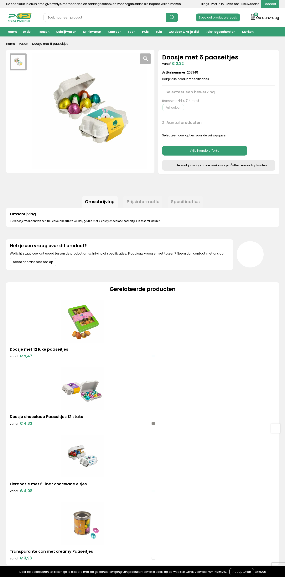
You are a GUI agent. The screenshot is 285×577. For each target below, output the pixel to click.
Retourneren (146, 468)
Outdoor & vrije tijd (184, 32)
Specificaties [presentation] (187, 203)
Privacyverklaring (212, 468)
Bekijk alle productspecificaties (186, 79)
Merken (248, 32)
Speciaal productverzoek (218, 17)
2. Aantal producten (182, 122)
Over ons (232, 4)
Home (12, 32)
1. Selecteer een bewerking (188, 92)
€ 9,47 (21, 357)
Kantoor (114, 32)
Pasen (23, 43)
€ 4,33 (89, 363)
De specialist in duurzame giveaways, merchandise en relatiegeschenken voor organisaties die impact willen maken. (93, 4)
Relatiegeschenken (220, 32)
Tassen (43, 32)
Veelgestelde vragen (152, 474)
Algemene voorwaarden (217, 456)
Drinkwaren (92, 32)
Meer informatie (217, 571)
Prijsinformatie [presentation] (143, 203)
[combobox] (105, 17)
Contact (270, 4)
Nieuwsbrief (250, 4)
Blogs (205, 4)
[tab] (98, 202)
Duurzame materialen (91, 474)
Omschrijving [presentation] (98, 203)
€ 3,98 (226, 363)
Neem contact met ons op (33, 263)
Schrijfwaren (66, 32)
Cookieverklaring (212, 462)
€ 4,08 (157, 363)
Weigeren (260, 571)
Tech (131, 32)
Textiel (26, 32)
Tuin (158, 32)
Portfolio (217, 4)
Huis (145, 32)
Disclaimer (207, 474)
